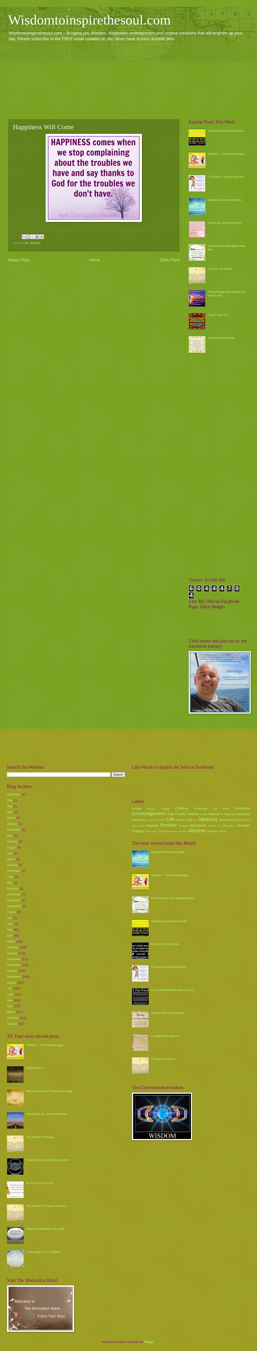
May (10, 806)
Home (94, 260)
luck (196, 820)
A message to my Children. (44, 1252)
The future (151, 831)
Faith (170, 814)
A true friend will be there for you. (172, 990)
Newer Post (19, 260)
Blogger (149, 1342)
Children (181, 808)
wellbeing (183, 831)
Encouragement (149, 813)
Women (212, 831)
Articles (137, 808)
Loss (180, 820)
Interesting (139, 820)
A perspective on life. (221, 338)
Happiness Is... (36, 1068)
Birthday (151, 809)
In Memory (228, 814)
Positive (168, 825)
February (13, 888)
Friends (193, 814)
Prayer (183, 825)
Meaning (208, 819)
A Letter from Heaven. (165, 1036)
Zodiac (222, 831)
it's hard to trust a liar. (165, 944)
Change (165, 808)
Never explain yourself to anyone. (48, 1160)
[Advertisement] (128, 80)
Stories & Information (221, 825)
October (12, 971)
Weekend (171, 831)
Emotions (242, 808)
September (14, 906)
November (14, 900)
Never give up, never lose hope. (47, 1114)
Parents (152, 825)
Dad (214, 808)
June (10, 876)
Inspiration (243, 814)
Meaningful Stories (231, 820)
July (9, 800)
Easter (226, 808)
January (12, 824)
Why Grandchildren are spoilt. (45, 1229)
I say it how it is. (218, 314)
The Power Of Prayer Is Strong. (47, 1206)
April (10, 812)
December (14, 794)
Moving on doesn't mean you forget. (49, 1091)
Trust (161, 831)
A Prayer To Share (220, 268)
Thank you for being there (225, 222)
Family (180, 814)
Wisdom (35, 243)
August (11, 847)
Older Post (169, 260)
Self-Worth (197, 825)
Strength (243, 825)
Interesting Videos (156, 820)
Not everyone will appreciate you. (173, 898)
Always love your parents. (168, 1013)
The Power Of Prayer (40, 1137)
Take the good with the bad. (226, 130)
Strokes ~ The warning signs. (227, 154)
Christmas (200, 808)
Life (25, 243)
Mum (247, 820)
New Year (138, 825)
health (204, 814)
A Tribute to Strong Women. (226, 176)
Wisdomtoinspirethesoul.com (89, 20)
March (11, 818)
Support (138, 831)
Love (189, 820)
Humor (214, 814)
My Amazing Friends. (40, 1183)
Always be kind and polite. (225, 200)
